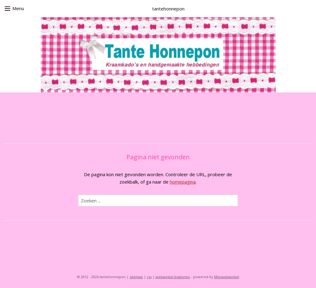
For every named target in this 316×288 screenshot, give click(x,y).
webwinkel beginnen (173, 276)
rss (149, 276)
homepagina (183, 182)
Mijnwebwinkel (226, 276)
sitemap (136, 276)
